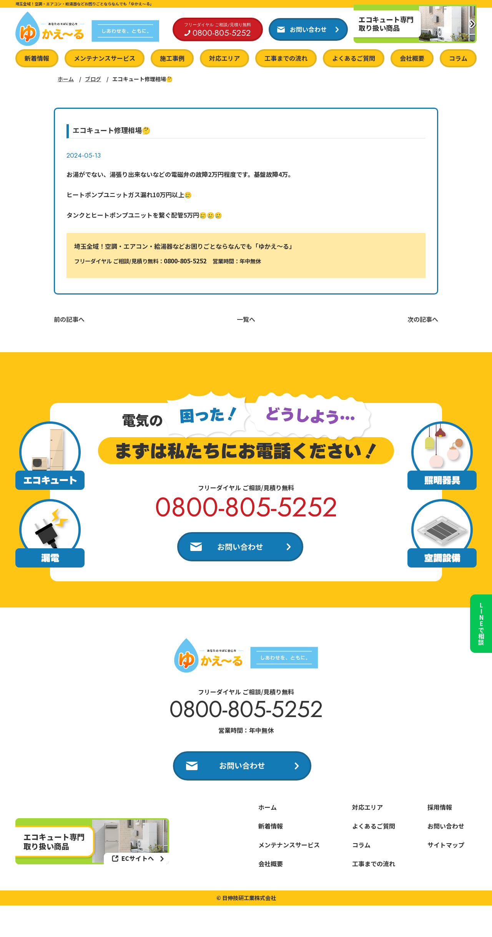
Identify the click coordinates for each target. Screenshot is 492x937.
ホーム (66, 79)
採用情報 (439, 807)
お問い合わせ (240, 546)
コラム (458, 58)
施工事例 (172, 58)
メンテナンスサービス (104, 58)
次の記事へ (422, 319)
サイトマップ (445, 845)
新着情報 (37, 58)
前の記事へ (69, 319)
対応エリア (224, 58)
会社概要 (412, 58)
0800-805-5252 (185, 260)
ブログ (93, 79)
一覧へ (246, 319)
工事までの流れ (286, 58)
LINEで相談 (480, 621)
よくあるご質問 (353, 58)
